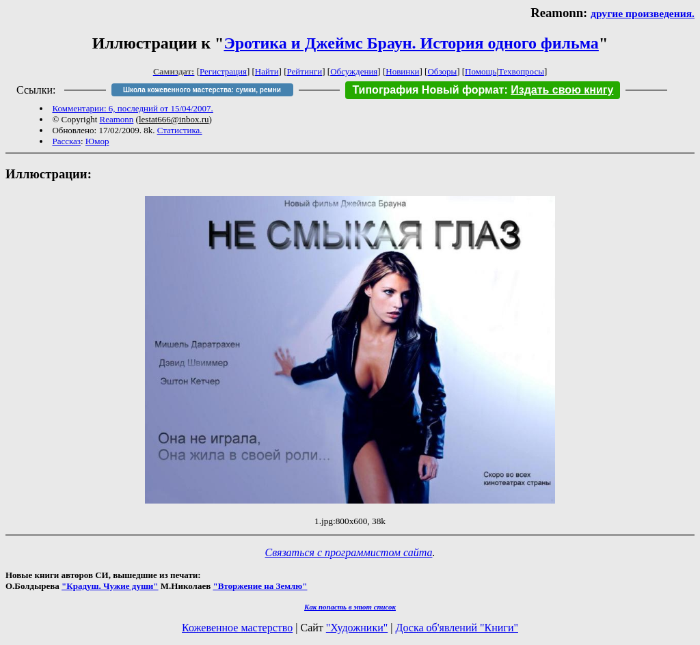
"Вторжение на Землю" (260, 586)
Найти (267, 71)
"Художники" (357, 627)
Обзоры (442, 71)
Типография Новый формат (428, 90)
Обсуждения (353, 71)
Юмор (97, 141)
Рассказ (66, 141)
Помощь (480, 71)
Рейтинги (305, 71)
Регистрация (223, 71)
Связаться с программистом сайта (349, 552)
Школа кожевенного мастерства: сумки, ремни (202, 90)
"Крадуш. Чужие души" (110, 586)
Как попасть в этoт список (350, 607)
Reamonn (117, 119)
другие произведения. (643, 13)
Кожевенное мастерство (237, 627)
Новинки (402, 71)
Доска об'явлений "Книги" (456, 627)
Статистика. (179, 130)
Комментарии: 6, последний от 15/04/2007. (132, 108)
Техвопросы (521, 71)
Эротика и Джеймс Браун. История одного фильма (411, 43)
